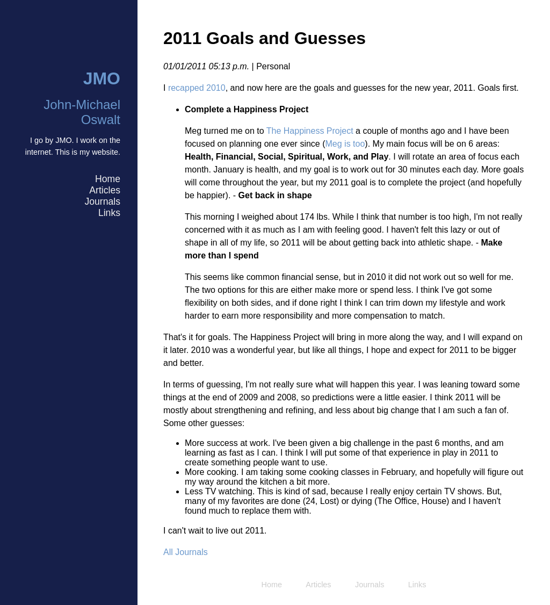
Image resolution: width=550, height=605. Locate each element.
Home (107, 179)
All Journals (185, 552)
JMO (101, 78)
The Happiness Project (309, 130)
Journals (102, 201)
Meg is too (345, 143)
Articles (104, 190)
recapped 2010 (197, 87)
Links (109, 212)
